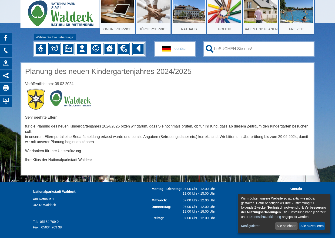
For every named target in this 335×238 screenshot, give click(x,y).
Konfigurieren (250, 226)
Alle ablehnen (286, 226)
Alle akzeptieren (312, 226)
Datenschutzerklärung (265, 217)
